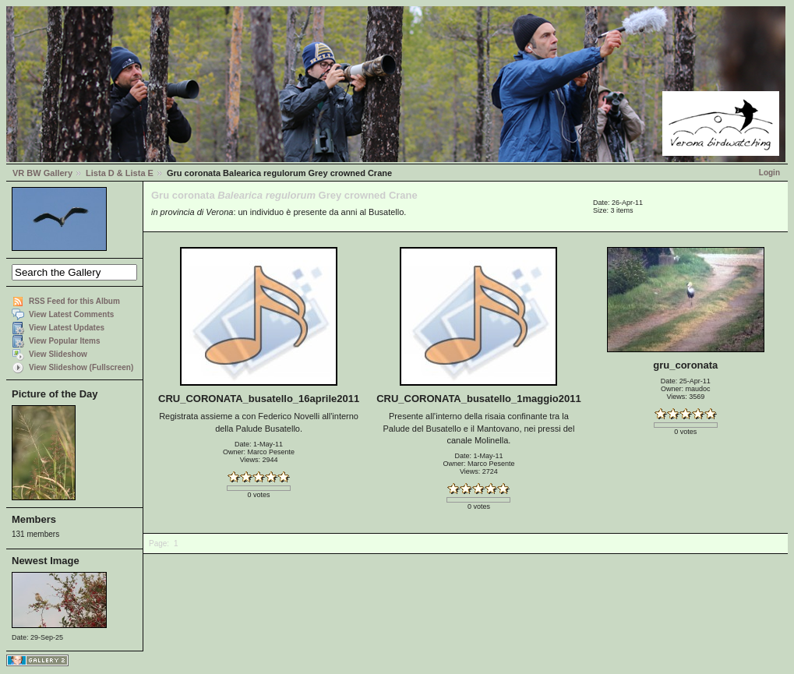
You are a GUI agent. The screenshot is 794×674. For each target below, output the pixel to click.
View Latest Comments (71, 314)
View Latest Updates (66, 327)
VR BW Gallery (42, 173)
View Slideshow (58, 354)
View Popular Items (65, 341)
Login (769, 172)
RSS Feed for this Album (74, 301)
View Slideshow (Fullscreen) (81, 367)
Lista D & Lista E (120, 173)
